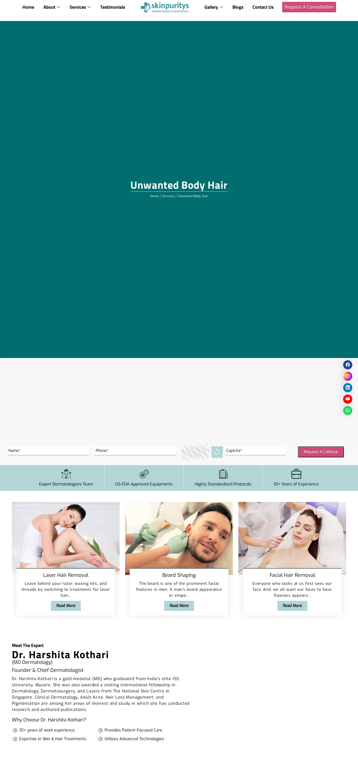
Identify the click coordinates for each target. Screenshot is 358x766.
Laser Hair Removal (65, 575)
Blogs (238, 7)
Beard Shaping (179, 575)
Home (28, 7)
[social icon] (347, 364)
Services (168, 196)
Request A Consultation (309, 7)
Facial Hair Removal (292, 575)
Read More (65, 605)
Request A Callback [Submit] (321, 451)
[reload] (217, 452)
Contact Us (263, 7)
